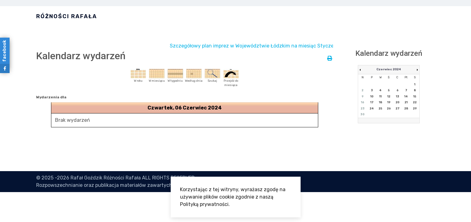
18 (380, 102)
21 (406, 102)
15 (414, 96)
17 (372, 102)
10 (372, 96)
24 (372, 108)
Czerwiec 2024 (388, 69)
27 (398, 108)
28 (406, 108)
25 (380, 108)
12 (388, 96)
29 (415, 108)
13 (397, 96)
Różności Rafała (66, 16)
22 (415, 102)
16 (362, 102)
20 (398, 102)
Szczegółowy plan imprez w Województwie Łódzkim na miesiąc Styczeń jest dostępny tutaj (283, 46)
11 (380, 96)
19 (389, 102)
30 (362, 114)
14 (406, 96)
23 (363, 108)
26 (389, 108)
